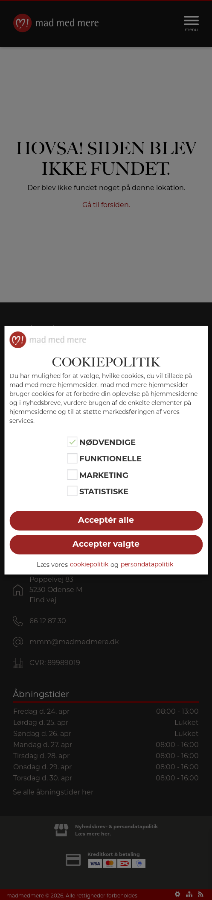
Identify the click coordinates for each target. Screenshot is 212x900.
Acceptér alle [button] (106, 520)
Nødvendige (107, 442)
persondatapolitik (147, 564)
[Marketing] (72, 474)
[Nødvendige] (72, 442)
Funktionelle (110, 458)
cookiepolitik (89, 564)
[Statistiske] (72, 491)
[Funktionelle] (72, 458)
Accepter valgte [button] (106, 544)
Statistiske (103, 491)
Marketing (103, 475)
